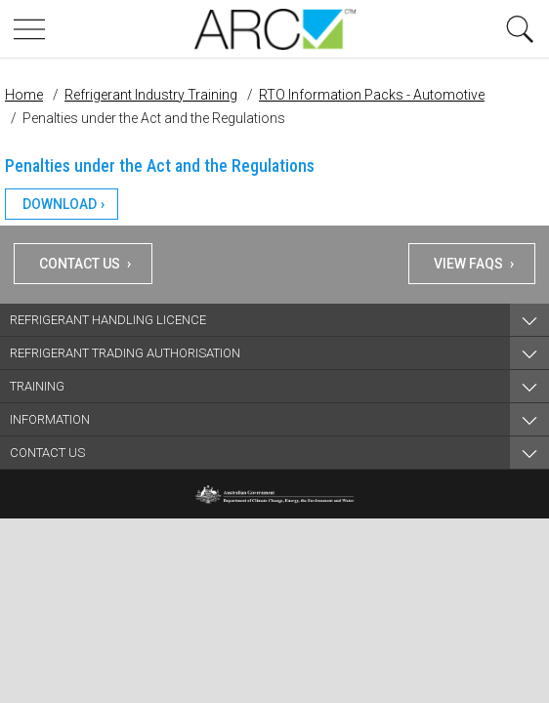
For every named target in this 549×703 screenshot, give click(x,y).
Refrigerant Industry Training (150, 95)
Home (24, 95)
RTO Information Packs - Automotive (372, 95)
